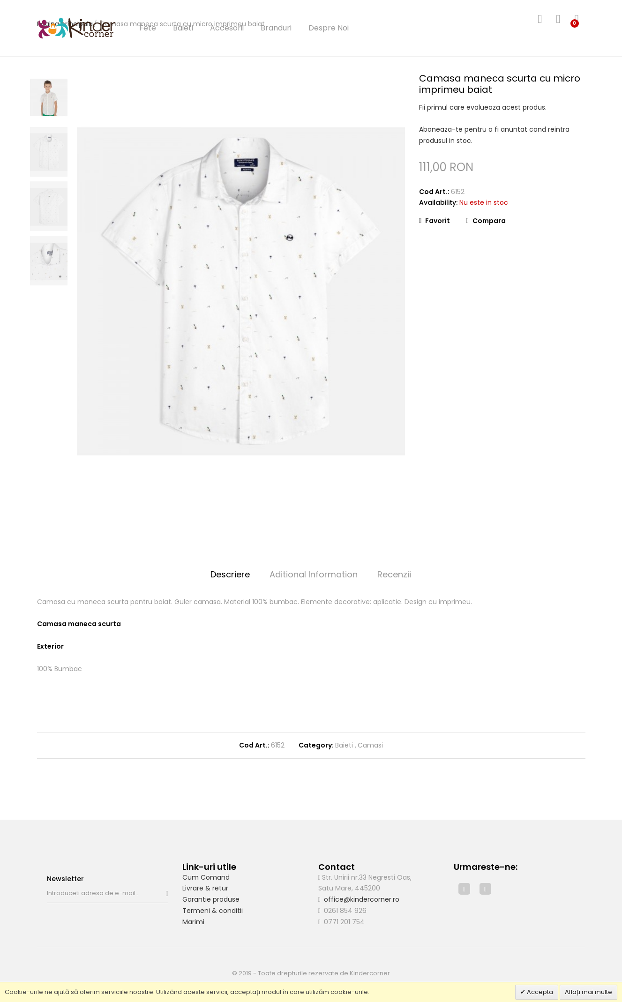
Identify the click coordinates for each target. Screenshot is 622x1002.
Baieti (183, 27)
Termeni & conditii (212, 910)
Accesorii (227, 27)
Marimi (193, 922)
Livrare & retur (205, 888)
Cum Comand (206, 877)
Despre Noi (328, 27)
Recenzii (394, 574)
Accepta (539, 991)
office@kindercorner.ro (361, 899)
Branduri (276, 27)
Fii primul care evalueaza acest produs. (483, 107)
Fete (147, 27)
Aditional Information (314, 574)
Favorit (434, 220)
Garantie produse (211, 899)
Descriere (230, 574)
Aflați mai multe (588, 991)
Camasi (370, 745)
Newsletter (65, 878)
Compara (486, 220)
